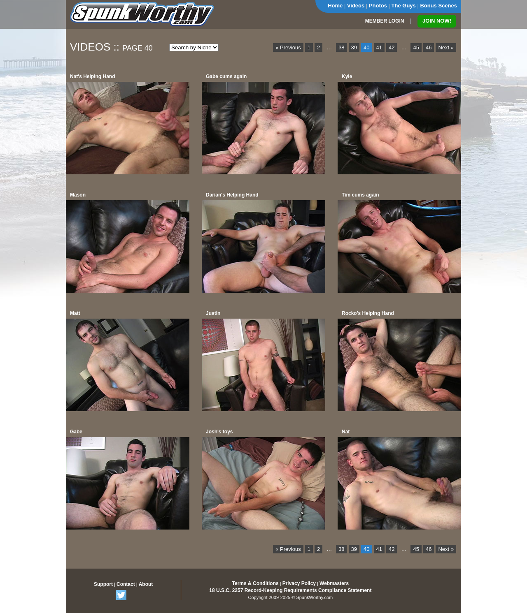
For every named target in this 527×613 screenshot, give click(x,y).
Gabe (76, 432)
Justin (213, 313)
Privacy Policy (299, 583)
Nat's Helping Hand (92, 76)
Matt (75, 313)
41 (379, 47)
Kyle (347, 76)
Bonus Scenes (438, 5)
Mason (78, 195)
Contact (126, 584)
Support (103, 584)
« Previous (288, 47)
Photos (378, 5)
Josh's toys (219, 432)
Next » (446, 47)
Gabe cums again (226, 76)
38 (341, 47)
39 (354, 47)
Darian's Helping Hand (232, 195)
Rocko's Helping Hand (368, 313)
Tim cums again (360, 195)
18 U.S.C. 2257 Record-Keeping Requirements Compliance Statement (290, 590)
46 (428, 47)
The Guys (404, 5)
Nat (346, 432)
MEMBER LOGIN (384, 21)
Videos (355, 5)
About (146, 584)
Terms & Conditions (255, 583)
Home (335, 5)
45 (416, 47)
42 (391, 47)
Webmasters (334, 583)
